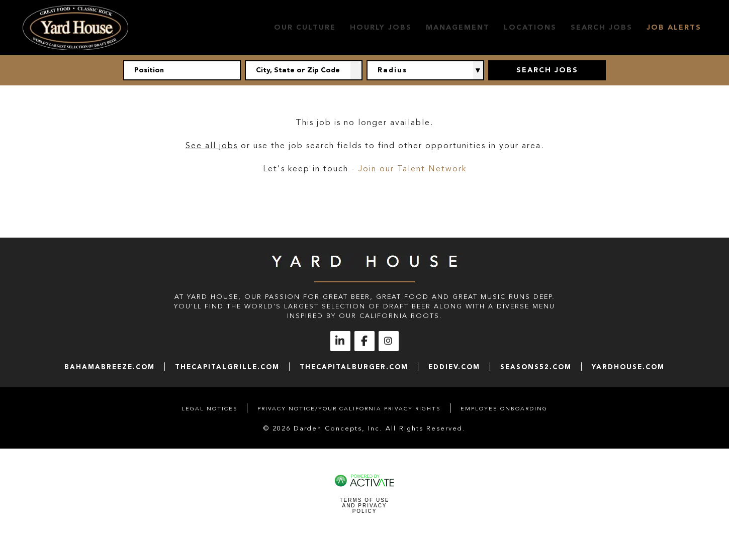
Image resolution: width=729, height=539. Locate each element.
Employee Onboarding (504, 408)
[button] (356, 70)
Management (458, 27)
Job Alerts (674, 27)
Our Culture (305, 27)
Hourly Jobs (381, 27)
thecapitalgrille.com (227, 367)
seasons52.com (536, 367)
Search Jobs (601, 27)
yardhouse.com (628, 367)
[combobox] (303, 70)
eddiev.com (454, 367)
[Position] (182, 70)
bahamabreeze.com (109, 367)
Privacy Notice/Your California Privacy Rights (348, 408)
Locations (530, 27)
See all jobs (212, 146)
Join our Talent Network (412, 169)
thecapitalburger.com (354, 367)
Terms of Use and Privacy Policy (364, 505)
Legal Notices (209, 408)
